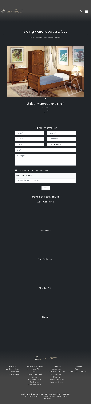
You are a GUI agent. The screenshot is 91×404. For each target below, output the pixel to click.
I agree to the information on (33, 170)
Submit (45, 188)
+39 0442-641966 (45, 398)
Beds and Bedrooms (56, 372)
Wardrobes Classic (48, 37)
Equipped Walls (34, 385)
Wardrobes (56, 369)
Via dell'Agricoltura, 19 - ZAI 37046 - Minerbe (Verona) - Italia (45, 396)
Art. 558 (58, 37)
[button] (45, 98)
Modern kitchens (12, 369)
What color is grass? (24, 175)
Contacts (78, 369)
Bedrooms (38, 37)
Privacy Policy (43, 170)
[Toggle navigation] (86, 11)
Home (32, 37)
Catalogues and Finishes (78, 372)
